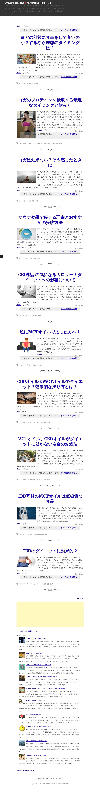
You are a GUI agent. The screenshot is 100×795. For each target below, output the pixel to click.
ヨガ (27, 83)
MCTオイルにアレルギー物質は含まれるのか (38, 726)
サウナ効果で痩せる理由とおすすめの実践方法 (50, 220)
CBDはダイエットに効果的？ (50, 550)
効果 (30, 201)
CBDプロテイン (23, 143)
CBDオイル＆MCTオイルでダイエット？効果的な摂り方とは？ (50, 384)
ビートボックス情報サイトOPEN (28, 631)
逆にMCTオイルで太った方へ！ (50, 332)
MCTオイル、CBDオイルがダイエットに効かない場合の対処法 (50, 441)
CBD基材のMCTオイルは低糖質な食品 (50, 499)
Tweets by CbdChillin (25, 771)
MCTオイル (22, 365)
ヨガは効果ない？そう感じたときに (50, 162)
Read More (79, 74)
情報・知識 (32, 83)
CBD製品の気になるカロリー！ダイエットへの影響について (50, 277)
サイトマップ (58, 778)
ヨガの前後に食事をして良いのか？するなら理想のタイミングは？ (50, 43)
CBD (20, 315)
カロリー (24, 315)
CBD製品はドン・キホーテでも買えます (37, 755)
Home (18, 26)
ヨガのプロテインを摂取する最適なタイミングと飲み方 (50, 102)
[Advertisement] (50, 614)
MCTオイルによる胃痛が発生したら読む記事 (38, 665)
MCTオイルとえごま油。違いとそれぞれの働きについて (41, 677)
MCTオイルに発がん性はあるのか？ (36, 638)
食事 (37, 83)
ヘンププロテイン (47, 143)
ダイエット (22, 83)
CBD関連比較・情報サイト (44, 778)
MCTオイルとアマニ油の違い (34, 653)
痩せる (39, 258)
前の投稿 (80, 598)
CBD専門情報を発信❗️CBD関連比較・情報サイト (28, 3)
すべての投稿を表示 (69, 30)
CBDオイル (25, 422)
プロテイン (38, 143)
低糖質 (45, 534)
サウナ (21, 258)
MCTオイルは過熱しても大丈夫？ (35, 700)
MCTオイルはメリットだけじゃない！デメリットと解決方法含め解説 (45, 688)
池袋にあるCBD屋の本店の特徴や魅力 (36, 741)
